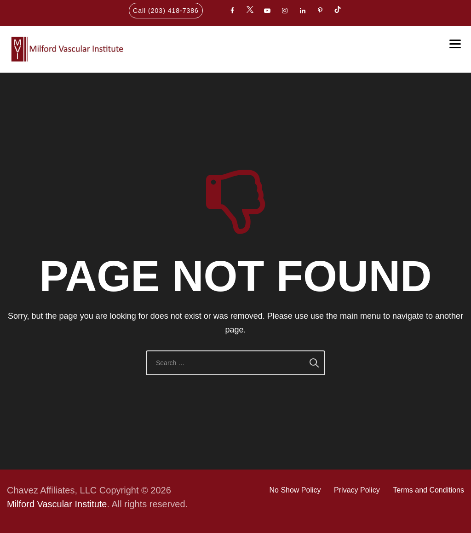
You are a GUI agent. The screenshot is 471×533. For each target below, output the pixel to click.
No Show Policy (295, 490)
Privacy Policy (357, 490)
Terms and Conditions (428, 490)
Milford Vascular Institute (57, 504)
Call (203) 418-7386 (166, 10)
